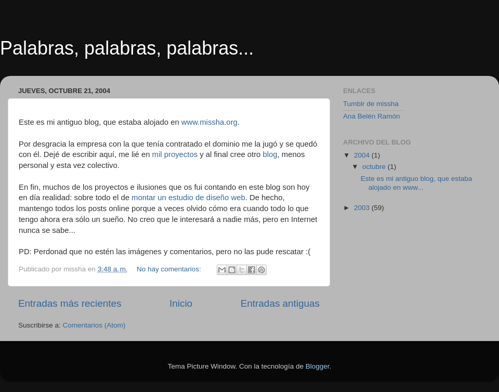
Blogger (318, 366)
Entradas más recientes (69, 303)
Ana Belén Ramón (371, 116)
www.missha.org (209, 122)
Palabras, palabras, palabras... (127, 48)
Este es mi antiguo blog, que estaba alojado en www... (416, 183)
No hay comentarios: (170, 269)
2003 (363, 208)
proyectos (182, 154)
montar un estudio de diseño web (188, 197)
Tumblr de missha (371, 104)
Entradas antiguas (280, 303)
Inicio (180, 303)
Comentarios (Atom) (94, 325)
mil (157, 154)
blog (269, 154)
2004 (363, 155)
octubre (375, 167)
